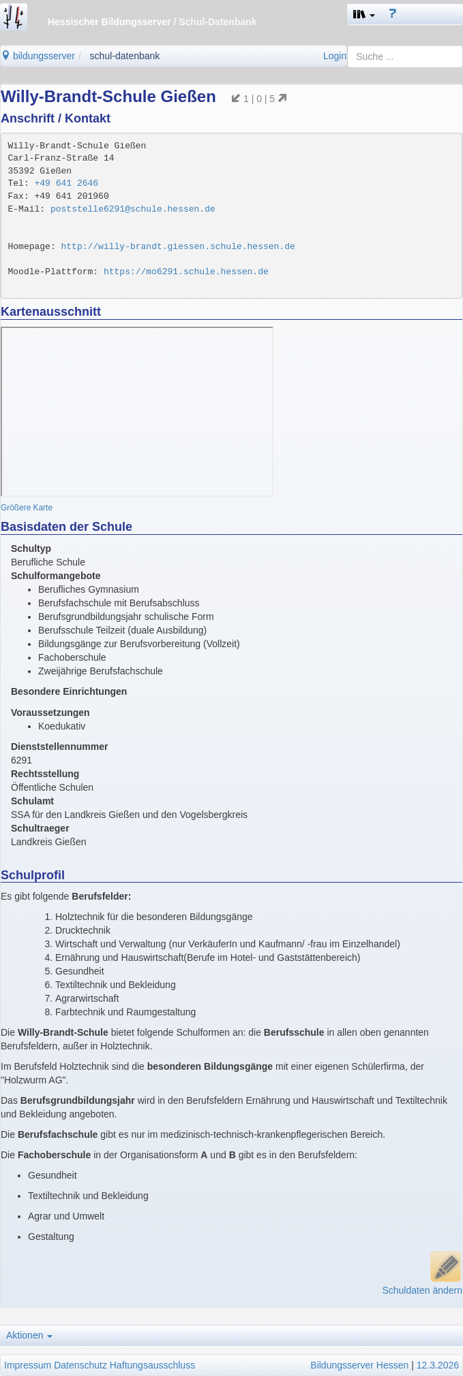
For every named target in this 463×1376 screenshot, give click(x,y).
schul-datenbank (125, 55)
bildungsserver (38, 55)
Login (334, 55)
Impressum (27, 1365)
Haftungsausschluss (152, 1365)
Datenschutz (80, 1365)
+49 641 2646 (67, 183)
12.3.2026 (438, 1365)
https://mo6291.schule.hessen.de (186, 272)
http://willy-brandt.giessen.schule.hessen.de (178, 247)
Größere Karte (27, 507)
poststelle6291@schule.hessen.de (132, 209)
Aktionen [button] (29, 1335)
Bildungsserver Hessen (359, 1365)
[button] (364, 14)
